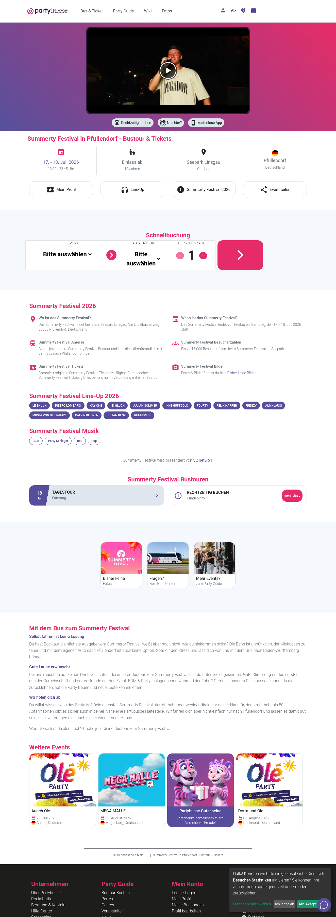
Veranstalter (112, 911)
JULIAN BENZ (116, 415)
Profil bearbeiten (186, 911)
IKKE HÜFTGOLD (177, 405)
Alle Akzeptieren (311, 904)
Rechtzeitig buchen (132, 123)
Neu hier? (171, 123)
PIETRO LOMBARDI (68, 405)
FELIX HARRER (227, 405)
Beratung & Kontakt (48, 905)
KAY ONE (96, 405)
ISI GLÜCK (118, 405)
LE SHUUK (39, 405)
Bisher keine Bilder (241, 373)
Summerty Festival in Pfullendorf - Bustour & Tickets (188, 855)
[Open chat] (324, 905)
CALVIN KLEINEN (86, 415)
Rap (79, 441)
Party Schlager (58, 441)
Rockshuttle (41, 898)
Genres (108, 905)
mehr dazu (292, 495)
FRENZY (251, 405)
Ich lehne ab (284, 904)
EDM (36, 441)
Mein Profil (181, 898)
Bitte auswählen (65, 254)
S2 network (203, 460)
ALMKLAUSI (273, 405)
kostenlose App (206, 123)
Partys (107, 898)
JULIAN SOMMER (145, 405)
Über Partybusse (46, 892)
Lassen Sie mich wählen (252, 904)
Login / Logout (185, 892)
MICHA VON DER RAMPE (49, 415)
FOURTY (202, 405)
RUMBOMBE (142, 415)
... (147, 855)
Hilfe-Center (41, 911)
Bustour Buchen (116, 892)
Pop (94, 441)
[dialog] (280, 890)
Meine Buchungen (188, 905)
